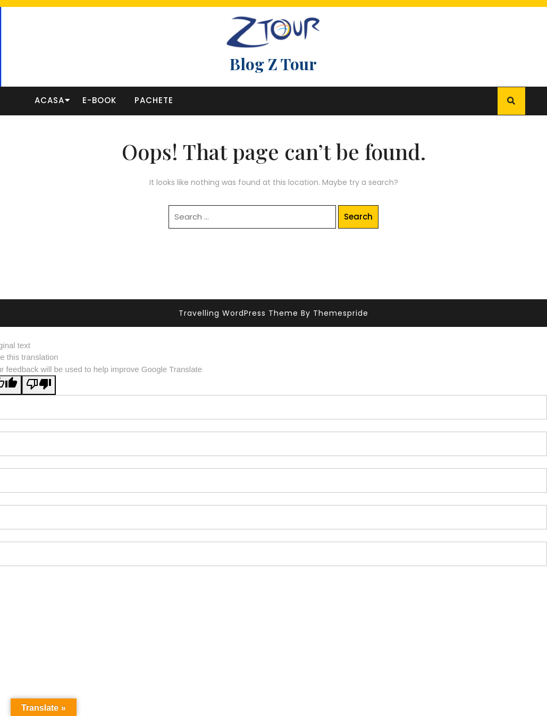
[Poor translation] (39, 385)
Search (358, 216)
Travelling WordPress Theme (238, 313)
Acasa (49, 100)
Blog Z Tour (273, 63)
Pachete (153, 100)
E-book (99, 100)
